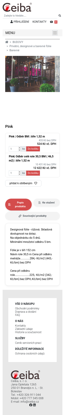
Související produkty (33, 215)
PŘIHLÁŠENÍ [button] (19, 21)
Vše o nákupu (24, 303)
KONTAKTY (40, 21)
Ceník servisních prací (28, 342)
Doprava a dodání (25, 311)
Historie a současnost (28, 332)
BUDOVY (17, 42)
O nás (19, 321)
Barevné (14, 50)
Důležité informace (29, 349)
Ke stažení (46, 202)
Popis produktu (17, 204)
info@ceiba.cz (29, 401)
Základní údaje (24, 329)
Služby (20, 338)
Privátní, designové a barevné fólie (30, 46)
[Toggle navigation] (55, 33)
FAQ (17, 315)
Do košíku (33, 148)
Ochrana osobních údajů (30, 353)
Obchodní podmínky (27, 308)
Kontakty (20, 325)
